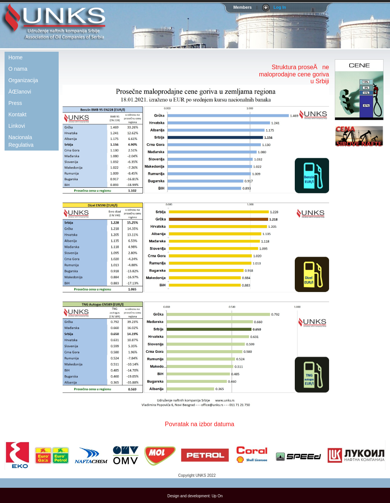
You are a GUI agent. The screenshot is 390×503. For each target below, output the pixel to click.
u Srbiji (319, 81)
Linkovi (16, 126)
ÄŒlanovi (19, 92)
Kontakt (17, 114)
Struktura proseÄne (300, 67)
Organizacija (23, 80)
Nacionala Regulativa (21, 141)
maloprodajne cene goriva (294, 74)
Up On (217, 496)
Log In (279, 7)
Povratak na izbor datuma (199, 424)
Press (15, 103)
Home (15, 57)
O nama (17, 69)
